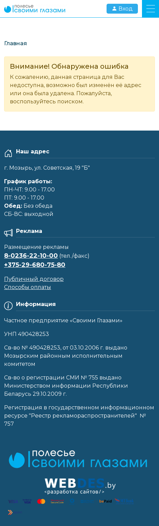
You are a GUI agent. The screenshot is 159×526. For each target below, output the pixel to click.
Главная (15, 43)
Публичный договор (34, 279)
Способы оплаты (27, 287)
